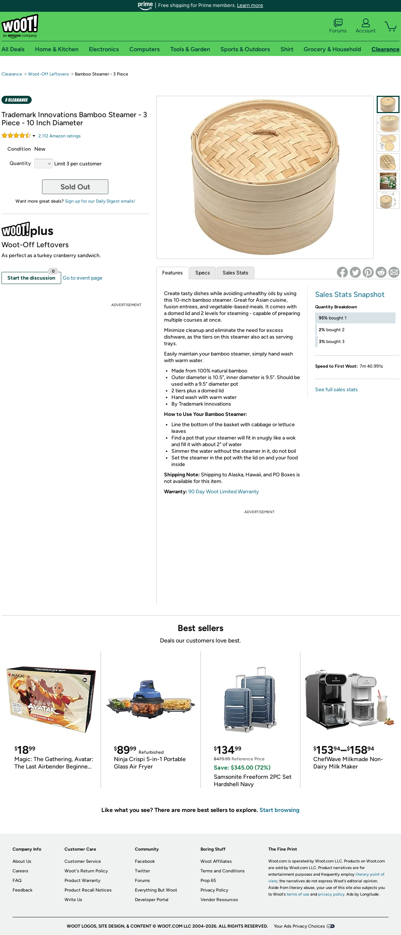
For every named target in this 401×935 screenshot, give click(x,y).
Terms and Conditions (222, 870)
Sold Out (75, 186)
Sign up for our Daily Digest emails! (100, 201)
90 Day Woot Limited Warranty (223, 491)
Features (172, 273)
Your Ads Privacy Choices (299, 926)
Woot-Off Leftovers (48, 74)
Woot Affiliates (216, 861)
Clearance (11, 74)
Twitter (142, 870)
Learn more (250, 5)
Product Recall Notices (88, 890)
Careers (20, 870)
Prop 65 (208, 880)
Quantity (20, 163)
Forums (338, 26)
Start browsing (279, 809)
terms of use (298, 894)
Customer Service (82, 861)
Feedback (22, 890)
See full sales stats (336, 389)
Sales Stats (235, 273)
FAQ (17, 880)
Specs (202, 273)
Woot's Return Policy (86, 870)
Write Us (73, 899)
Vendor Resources (219, 899)
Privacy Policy (214, 890)
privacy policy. (331, 894)
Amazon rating (59, 136)
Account (366, 26)
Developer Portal (151, 899)
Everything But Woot (156, 890)
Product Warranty (82, 880)
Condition (19, 149)
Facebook (145, 861)
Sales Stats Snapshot (350, 294)
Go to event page (82, 278)
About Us (22, 861)
